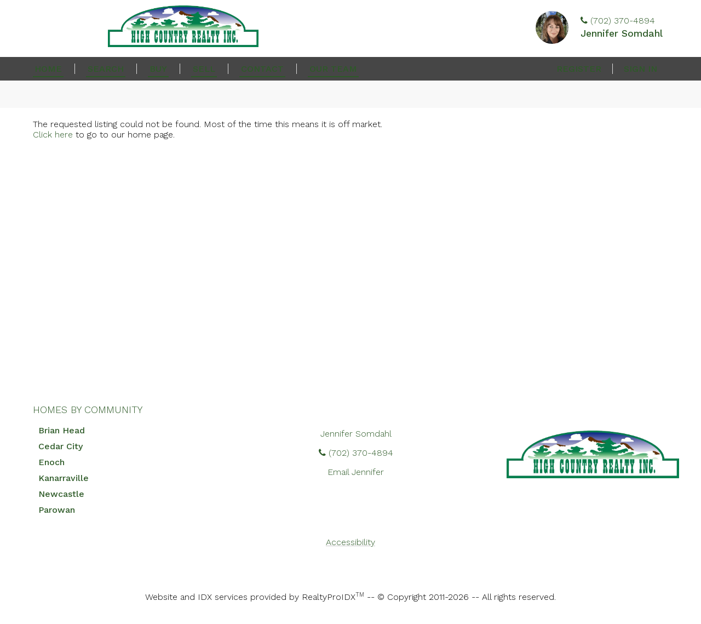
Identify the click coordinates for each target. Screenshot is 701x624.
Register (578, 69)
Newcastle (61, 494)
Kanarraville (63, 478)
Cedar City (60, 446)
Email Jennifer (355, 472)
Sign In (640, 69)
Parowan (56, 510)
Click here (53, 134)
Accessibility (350, 542)
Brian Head (61, 430)
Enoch (51, 462)
